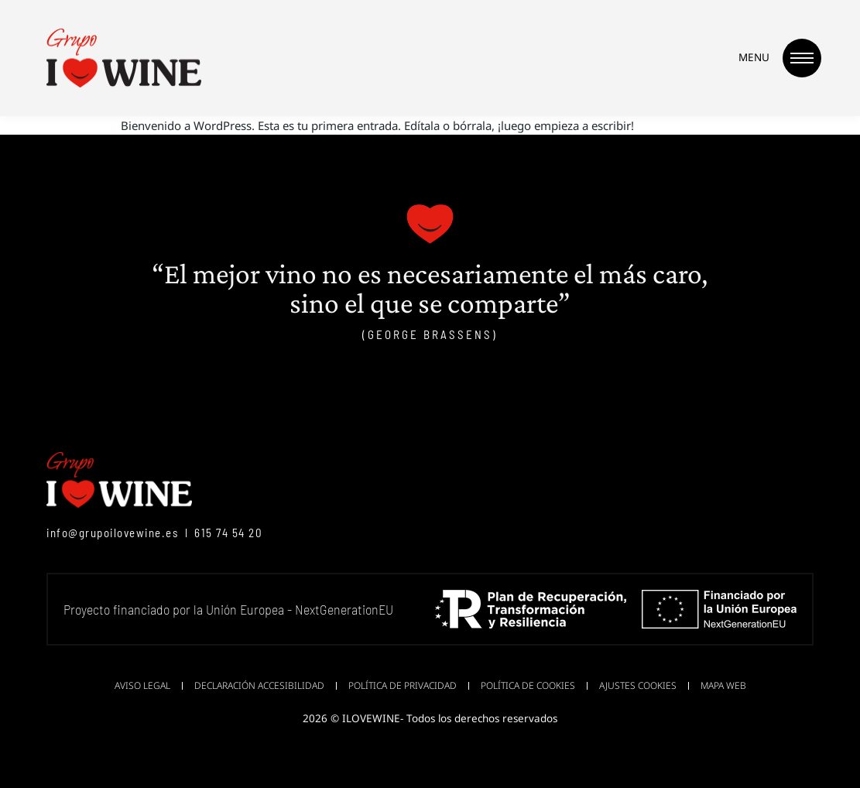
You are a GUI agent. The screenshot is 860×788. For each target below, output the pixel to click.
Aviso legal (142, 685)
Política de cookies (528, 685)
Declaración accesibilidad (259, 685)
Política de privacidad (402, 685)
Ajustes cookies (638, 685)
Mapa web (723, 685)
